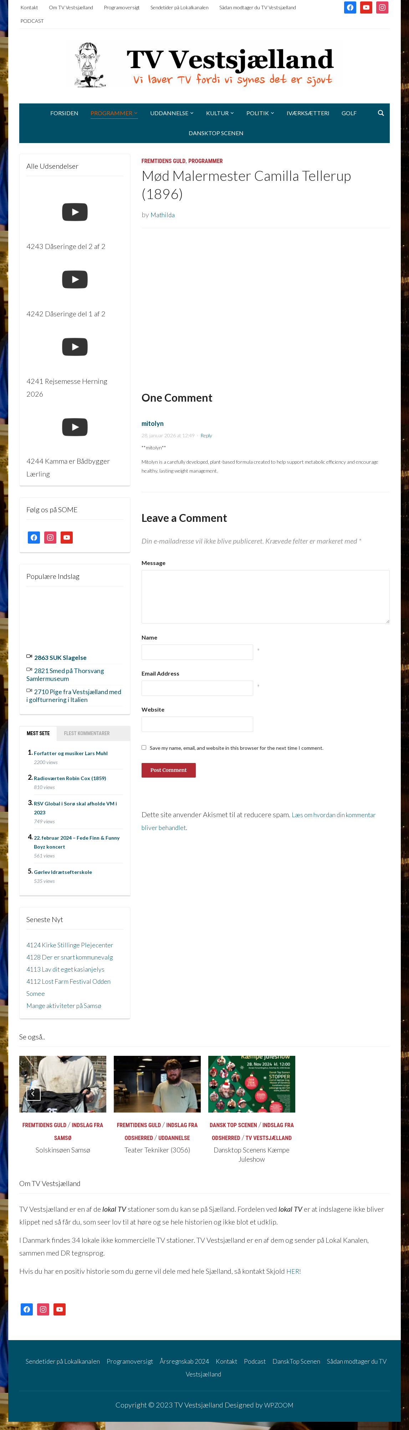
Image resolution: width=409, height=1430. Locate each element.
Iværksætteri (308, 113)
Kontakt (29, 7)
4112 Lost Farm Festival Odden (74, 989)
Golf (349, 113)
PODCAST (32, 21)
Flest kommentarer (86, 730)
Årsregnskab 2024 (207, 1369)
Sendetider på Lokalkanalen (179, 7)
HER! (294, 1279)
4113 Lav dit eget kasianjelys (70, 977)
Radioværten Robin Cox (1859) (70, 774)
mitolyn (153, 423)
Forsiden (64, 113)
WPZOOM (278, 1413)
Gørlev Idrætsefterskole (63, 868)
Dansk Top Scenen (233, 1133)
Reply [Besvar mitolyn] (206, 435)
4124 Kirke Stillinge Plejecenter (74, 940)
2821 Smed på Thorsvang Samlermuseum (70, 673)
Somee (36, 1001)
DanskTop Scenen (216, 132)
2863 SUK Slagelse (64, 657)
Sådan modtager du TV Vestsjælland (257, 7)
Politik (257, 113)
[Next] (375, 1102)
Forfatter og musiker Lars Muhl (71, 749)
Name (149, 637)
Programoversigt (122, 7)
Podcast (285, 1369)
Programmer (111, 113)
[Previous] (33, 1102)
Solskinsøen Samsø (63, 1158)
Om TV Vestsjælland (71, 7)
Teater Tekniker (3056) (157, 1158)
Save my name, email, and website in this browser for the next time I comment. (236, 748)
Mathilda (163, 214)
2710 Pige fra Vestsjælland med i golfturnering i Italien (73, 693)
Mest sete (38, 730)
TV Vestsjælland (269, 1146)
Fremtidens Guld (163, 161)
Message (153, 562)
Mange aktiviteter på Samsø (68, 1013)
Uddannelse (169, 113)
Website (153, 709)
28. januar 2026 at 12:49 (168, 435)
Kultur (217, 113)
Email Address (160, 673)
